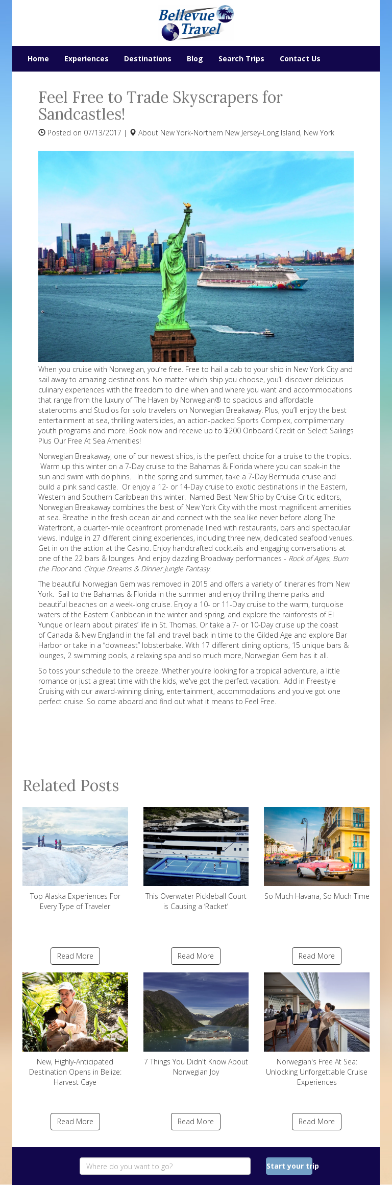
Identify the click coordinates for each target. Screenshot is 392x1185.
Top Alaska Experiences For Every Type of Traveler (75, 859)
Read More (75, 956)
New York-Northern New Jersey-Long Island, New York (247, 132)
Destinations (148, 58)
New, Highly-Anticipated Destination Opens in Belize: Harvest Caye (75, 1029)
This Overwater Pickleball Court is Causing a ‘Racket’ (196, 859)
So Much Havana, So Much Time (317, 854)
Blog (195, 58)
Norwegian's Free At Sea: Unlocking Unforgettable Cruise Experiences (317, 1029)
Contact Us (300, 58)
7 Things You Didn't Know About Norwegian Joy (196, 1024)
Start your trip (289, 1166)
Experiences (86, 58)
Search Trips (241, 58)
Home (38, 58)
